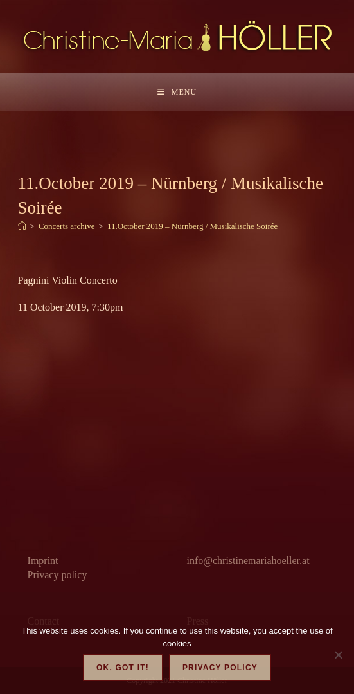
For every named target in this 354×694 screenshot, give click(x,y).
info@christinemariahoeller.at (247, 560)
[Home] (22, 226)
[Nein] (338, 654)
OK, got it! (122, 667)
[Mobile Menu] (177, 92)
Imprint (43, 560)
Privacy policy (57, 574)
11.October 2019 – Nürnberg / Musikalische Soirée (192, 226)
